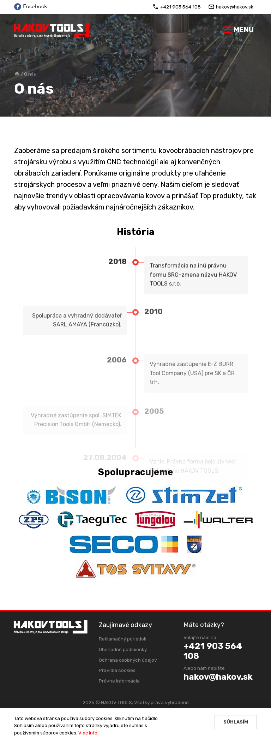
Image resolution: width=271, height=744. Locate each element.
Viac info (87, 733)
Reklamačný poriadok (122, 639)
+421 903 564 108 (176, 7)
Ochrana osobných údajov (128, 660)
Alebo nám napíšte (204, 668)
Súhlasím (235, 722)
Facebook (30, 6)
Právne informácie (119, 681)
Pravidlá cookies (117, 670)
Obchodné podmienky (123, 649)
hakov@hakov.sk (230, 7)
